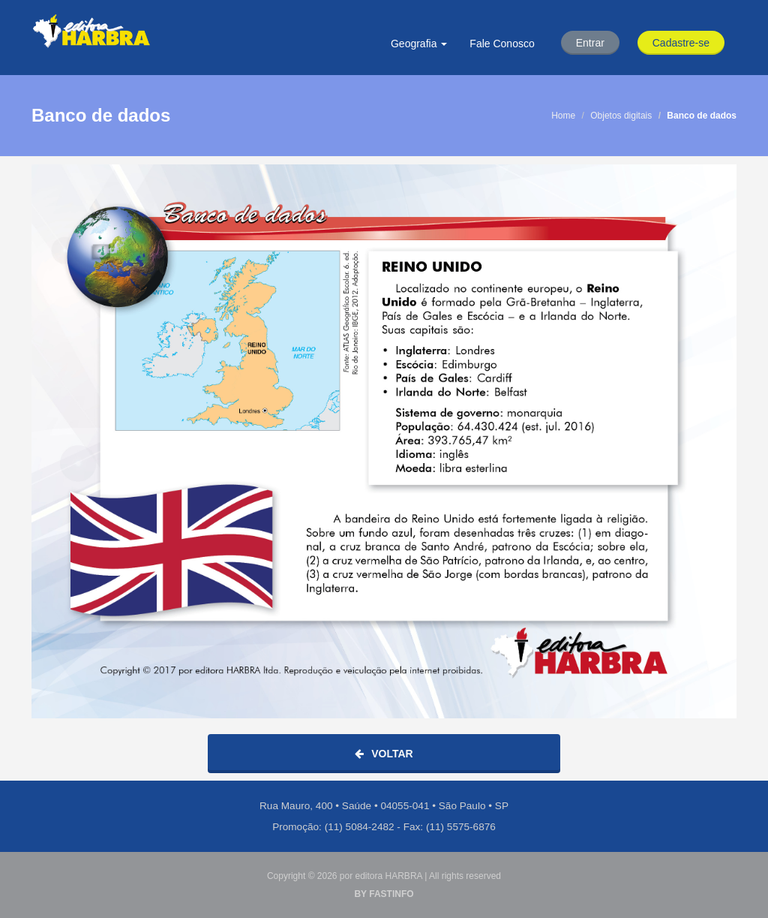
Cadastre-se (681, 43)
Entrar (590, 43)
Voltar (383, 754)
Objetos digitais (621, 115)
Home (563, 115)
